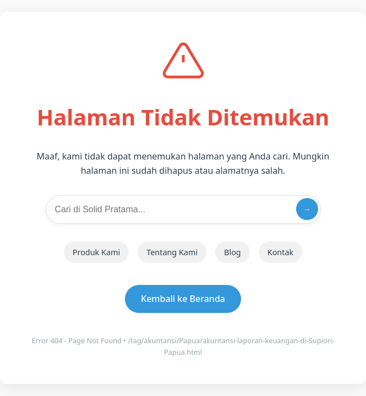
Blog (232, 252)
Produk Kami (96, 252)
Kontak (280, 252)
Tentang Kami (172, 252)
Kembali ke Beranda (183, 299)
